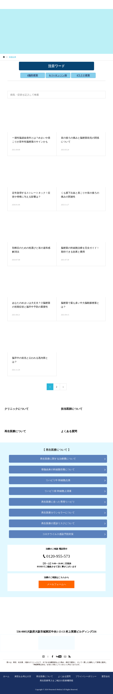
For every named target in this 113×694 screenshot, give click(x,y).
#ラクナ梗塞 (83, 75)
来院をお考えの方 (22, 676)
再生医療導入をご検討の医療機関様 (56, 680)
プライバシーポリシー (86, 676)
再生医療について (44, 676)
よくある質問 (64, 676)
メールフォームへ (56, 584)
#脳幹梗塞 (32, 75)
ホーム (6, 676)
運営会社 (106, 676)
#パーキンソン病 (58, 75)
